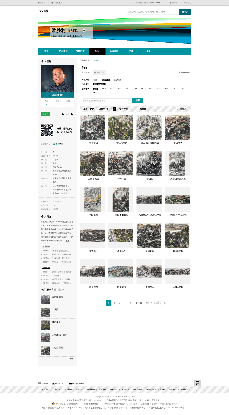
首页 (46, 51)
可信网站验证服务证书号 (166, 408)
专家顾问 (173, 389)
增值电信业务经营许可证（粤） (85, 400)
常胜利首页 (85, 60)
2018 (166, 89)
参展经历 (114, 51)
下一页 (139, 303)
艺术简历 (63, 51)
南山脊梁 (149, 251)
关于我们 (45, 389)
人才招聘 (68, 389)
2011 (111, 89)
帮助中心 (187, 3)
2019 (174, 89)
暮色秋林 (93, 251)
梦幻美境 (56, 322)
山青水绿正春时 (59, 335)
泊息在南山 (177, 251)
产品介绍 (56, 389)
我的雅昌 (58, 3)
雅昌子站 (173, 3)
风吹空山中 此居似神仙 (150, 215)
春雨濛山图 (57, 297)
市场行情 (80, 51)
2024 (95, 92)
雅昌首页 (41, 3)
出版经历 (46, 268)
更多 (72, 359)
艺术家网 (43, 11)
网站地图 (102, 389)
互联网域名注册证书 (148, 404)
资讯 (131, 51)
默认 (92, 109)
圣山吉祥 (121, 251)
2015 (143, 89)
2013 (127, 89)
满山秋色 (93, 215)
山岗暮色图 (93, 179)
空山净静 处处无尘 (150, 143)
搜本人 (185, 11)
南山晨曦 (121, 287)
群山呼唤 (178, 143)
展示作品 (105, 80)
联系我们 (91, 389)
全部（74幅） (99, 84)
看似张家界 (121, 143)
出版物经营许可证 (137, 408)
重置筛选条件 (184, 72)
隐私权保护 (137, 389)
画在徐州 (93, 287)
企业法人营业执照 (151, 400)
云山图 (150, 179)
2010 (104, 89)
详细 (67, 240)
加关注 (45, 114)
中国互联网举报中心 (168, 404)
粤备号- (92, 404)
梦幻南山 (149, 287)
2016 (150, 89)
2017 (158, 89)
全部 (95, 80)
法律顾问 (184, 389)
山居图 (55, 309)
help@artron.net (78, 383)
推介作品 (117, 80)
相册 (148, 51)
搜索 (138, 100)
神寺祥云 (121, 179)
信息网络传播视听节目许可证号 (120, 404)
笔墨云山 (93, 143)
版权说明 (114, 389)
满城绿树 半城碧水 (178, 215)
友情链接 (150, 389)
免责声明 (125, 389)
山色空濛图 (57, 347)
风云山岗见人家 (178, 179)
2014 (135, 89)
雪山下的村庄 (121, 215)
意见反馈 (197, 383)
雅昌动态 (79, 389)
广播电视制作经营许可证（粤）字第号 (123, 400)
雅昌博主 (59, 144)
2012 (119, 89)
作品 (97, 51)
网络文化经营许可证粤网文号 (62, 408)
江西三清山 (177, 287)
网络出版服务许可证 (106, 408)
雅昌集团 (161, 389)
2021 (182, 89)
